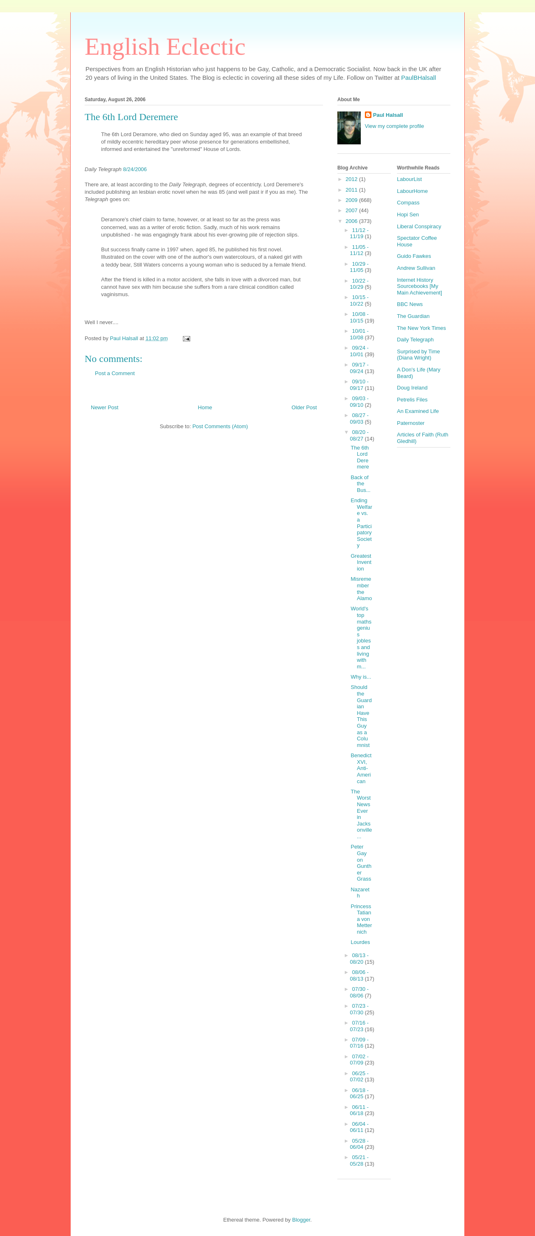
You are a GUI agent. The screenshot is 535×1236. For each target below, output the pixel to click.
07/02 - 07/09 (359, 1059)
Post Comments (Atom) (220, 426)
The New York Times (421, 328)
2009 (352, 200)
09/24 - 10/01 (359, 351)
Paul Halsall (388, 115)
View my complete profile (394, 126)
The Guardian (413, 316)
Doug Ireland (412, 388)
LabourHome (412, 191)
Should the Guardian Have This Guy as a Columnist (361, 716)
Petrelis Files (412, 400)
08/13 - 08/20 (359, 958)
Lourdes (360, 942)
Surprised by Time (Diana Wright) (418, 354)
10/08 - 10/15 (359, 317)
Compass (408, 202)
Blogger (301, 1220)
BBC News (410, 304)
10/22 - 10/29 (359, 284)
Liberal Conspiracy (419, 226)
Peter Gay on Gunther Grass (361, 863)
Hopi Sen (408, 214)
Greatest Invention (361, 562)
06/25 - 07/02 (359, 1076)
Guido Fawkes (414, 256)
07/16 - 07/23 (359, 1026)
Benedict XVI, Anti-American (361, 768)
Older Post (304, 407)
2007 (352, 210)
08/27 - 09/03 (359, 418)
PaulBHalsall (418, 77)
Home (205, 407)
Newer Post (104, 407)
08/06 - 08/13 (359, 975)
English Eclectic (165, 46)
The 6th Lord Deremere (360, 457)
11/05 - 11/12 (359, 250)
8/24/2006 (135, 169)
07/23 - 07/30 (359, 1009)
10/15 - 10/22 (359, 300)
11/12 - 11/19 (359, 233)
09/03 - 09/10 (359, 401)
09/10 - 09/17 (359, 384)
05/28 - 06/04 (359, 1144)
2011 (352, 190)
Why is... (361, 677)
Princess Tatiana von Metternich (361, 919)
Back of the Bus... (360, 483)
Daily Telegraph (415, 339)
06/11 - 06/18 (359, 1110)
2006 (352, 221)
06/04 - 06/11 (359, 1127)
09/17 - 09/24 (359, 368)
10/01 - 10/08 (359, 334)
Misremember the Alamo (361, 588)
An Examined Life (418, 411)
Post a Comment (115, 373)
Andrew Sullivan (416, 268)
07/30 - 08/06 (359, 992)
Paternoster (410, 423)
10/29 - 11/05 (359, 267)
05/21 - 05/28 (359, 1160)
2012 (352, 179)
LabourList (409, 179)
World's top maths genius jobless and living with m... (361, 637)
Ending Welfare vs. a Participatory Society (361, 522)
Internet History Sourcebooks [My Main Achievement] (419, 286)
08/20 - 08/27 (359, 435)
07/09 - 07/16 (359, 1043)
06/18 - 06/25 (359, 1093)
